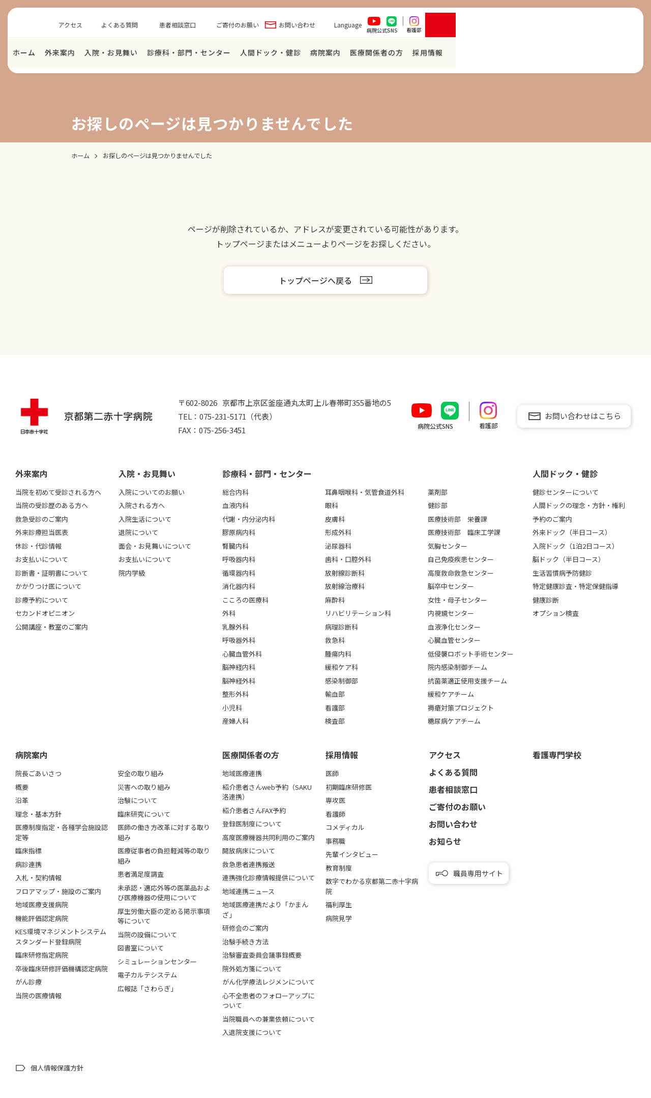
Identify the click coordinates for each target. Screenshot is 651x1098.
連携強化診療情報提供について (268, 877)
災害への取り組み (143, 787)
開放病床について (248, 850)
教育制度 (339, 868)
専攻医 (335, 800)
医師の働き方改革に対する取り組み (163, 832)
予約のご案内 (552, 519)
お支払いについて (41, 559)
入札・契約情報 (38, 877)
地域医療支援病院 (41, 904)
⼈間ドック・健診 (450, 55)
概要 (21, 787)
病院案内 (505, 55)
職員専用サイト (478, 873)
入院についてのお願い (152, 492)
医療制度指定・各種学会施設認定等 (61, 832)
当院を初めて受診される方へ (58, 492)
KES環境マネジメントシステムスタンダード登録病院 (60, 936)
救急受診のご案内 (41, 519)
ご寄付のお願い (417, 27)
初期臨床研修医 (349, 787)
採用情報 (342, 755)
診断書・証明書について (51, 573)
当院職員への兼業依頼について (268, 1019)
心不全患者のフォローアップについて (268, 1001)
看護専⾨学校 (556, 755)
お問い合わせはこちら (583, 415)
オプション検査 (555, 613)
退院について (138, 532)
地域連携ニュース (248, 891)
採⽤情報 (608, 55)
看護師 (335, 814)
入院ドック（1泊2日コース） (575, 546)
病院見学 (339, 918)
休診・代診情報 (38, 546)
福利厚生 (339, 904)
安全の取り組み (140, 773)
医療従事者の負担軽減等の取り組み (163, 856)
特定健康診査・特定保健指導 (575, 586)
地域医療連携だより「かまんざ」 (265, 909)
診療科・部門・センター (369, 55)
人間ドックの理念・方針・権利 (578, 505)
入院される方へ (142, 505)
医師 (332, 773)
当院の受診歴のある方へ (51, 505)
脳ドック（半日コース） (568, 559)
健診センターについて (565, 492)
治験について (137, 800)
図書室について (140, 948)
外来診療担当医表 (41, 532)
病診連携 (28, 864)
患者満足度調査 (140, 874)
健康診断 (545, 600)
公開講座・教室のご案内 (51, 627)
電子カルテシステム (147, 975)
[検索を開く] (620, 27)
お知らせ (445, 841)
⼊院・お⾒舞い (291, 55)
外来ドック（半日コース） (571, 532)
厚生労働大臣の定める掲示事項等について (163, 916)
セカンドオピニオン (45, 613)
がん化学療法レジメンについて (268, 982)
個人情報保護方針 (57, 1068)
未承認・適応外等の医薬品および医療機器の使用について (163, 893)
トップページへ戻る (315, 280)
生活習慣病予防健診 (562, 573)
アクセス (250, 27)
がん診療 (28, 982)
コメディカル (345, 827)
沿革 (21, 800)
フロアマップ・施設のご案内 (58, 891)
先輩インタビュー (352, 854)
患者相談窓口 (357, 27)
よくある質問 (299, 27)
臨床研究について (143, 814)
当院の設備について (147, 934)
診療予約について (41, 600)
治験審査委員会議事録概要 (262, 955)
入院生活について (145, 519)
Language (528, 27)
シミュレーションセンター (157, 961)
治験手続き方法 (245, 941)
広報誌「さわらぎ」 (147, 988)
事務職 (335, 841)
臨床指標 (28, 850)
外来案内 (240, 55)
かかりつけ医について (48, 586)
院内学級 (132, 573)
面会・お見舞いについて (155, 546)
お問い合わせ (477, 27)
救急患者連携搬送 (248, 864)
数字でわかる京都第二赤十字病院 (372, 886)
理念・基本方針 (38, 814)
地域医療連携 (242, 773)
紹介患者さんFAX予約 (254, 810)
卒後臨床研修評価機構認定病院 (61, 968)
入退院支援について (252, 1032)
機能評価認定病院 (41, 918)
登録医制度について (252, 823)
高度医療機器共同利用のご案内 (268, 837)
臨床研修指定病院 (41, 955)
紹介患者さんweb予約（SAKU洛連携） (267, 792)
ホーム (204, 55)
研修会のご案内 (245, 928)
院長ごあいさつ (38, 773)
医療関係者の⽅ (556, 55)
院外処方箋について (252, 968)
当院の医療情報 (38, 995)
